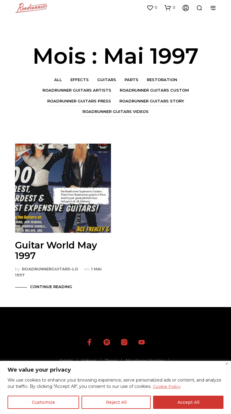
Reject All (116, 402)
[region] (115, 387)
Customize (43, 402)
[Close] (227, 363)
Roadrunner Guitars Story (151, 101)
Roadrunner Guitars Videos (115, 111)
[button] (151, 8)
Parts (131, 79)
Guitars (106, 79)
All (58, 79)
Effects (79, 79)
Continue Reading (51, 286)
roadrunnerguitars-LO (50, 268)
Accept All (188, 402)
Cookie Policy (167, 386)
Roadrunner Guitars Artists (76, 90)
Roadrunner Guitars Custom (154, 90)
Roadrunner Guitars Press (79, 101)
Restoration (162, 79)
